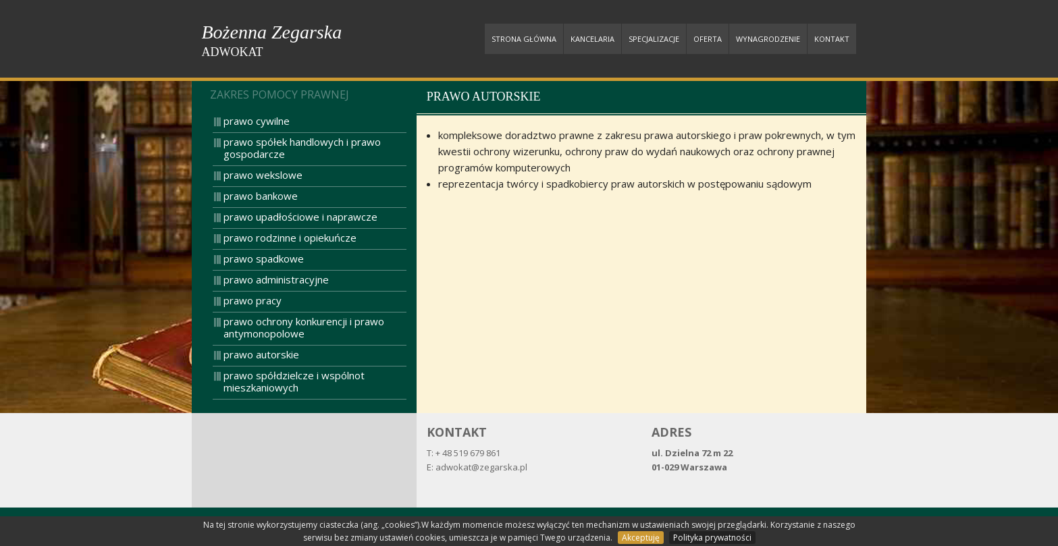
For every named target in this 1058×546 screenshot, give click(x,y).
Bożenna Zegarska (272, 41)
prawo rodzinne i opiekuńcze (289, 237)
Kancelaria (592, 39)
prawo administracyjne (276, 279)
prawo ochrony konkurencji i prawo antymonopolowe (303, 327)
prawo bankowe (260, 196)
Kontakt (831, 39)
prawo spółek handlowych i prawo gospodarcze (302, 148)
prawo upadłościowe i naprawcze (300, 217)
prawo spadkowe (263, 258)
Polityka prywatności (712, 537)
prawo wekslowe (262, 175)
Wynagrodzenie (768, 39)
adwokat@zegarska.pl (481, 467)
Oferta (707, 39)
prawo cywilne (256, 121)
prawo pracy (252, 300)
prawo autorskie (261, 354)
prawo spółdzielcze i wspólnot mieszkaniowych (294, 381)
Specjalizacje (654, 39)
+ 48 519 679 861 (467, 453)
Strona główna (524, 39)
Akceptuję (641, 537)
